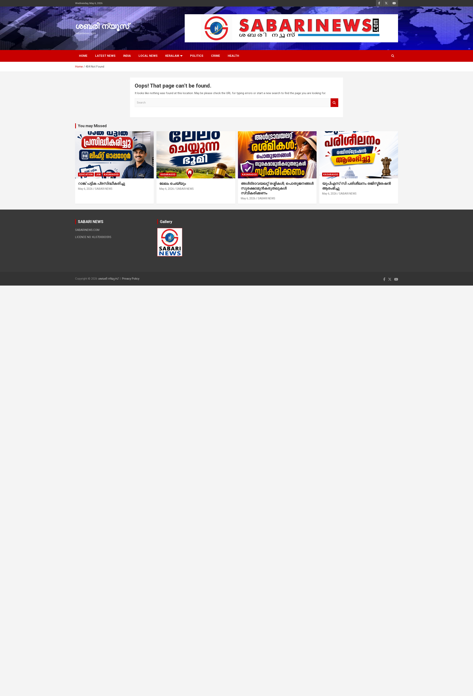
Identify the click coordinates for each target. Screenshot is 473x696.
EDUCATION (86, 174)
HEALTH (233, 56)
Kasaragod (111, 174)
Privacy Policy (130, 278)
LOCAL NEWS (148, 56)
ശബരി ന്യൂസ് (102, 26)
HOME (83, 56)
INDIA (127, 56)
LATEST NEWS (105, 56)
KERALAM (172, 56)
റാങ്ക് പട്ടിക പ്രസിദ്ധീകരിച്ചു (101, 183)
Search (334, 102)
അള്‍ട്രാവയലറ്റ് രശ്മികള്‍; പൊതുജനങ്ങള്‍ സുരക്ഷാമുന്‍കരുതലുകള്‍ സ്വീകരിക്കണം (277, 188)
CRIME (215, 56)
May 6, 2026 (85, 188)
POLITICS (196, 56)
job (98, 174)
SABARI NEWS (103, 188)
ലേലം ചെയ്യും (172, 183)
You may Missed (92, 126)
